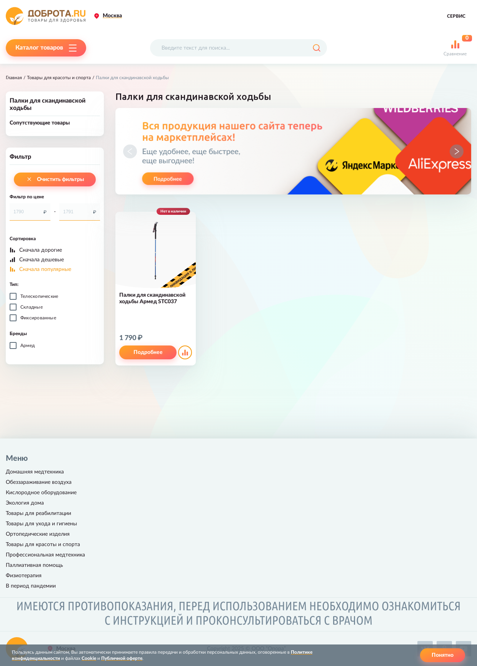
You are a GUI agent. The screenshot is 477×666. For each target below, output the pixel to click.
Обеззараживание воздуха (39, 482)
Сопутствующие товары (40, 123)
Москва (112, 15)
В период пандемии (31, 586)
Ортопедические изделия (38, 534)
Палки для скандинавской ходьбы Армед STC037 (152, 298)
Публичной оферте (121, 658)
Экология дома (25, 503)
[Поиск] (316, 48)
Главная (14, 77)
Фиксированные (38, 318)
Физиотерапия (24, 575)
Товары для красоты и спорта (59, 77)
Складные (31, 307)
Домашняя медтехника (35, 472)
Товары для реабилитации (38, 513)
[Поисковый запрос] (238, 47)
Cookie (89, 658)
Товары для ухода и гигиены (41, 523)
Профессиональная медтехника (45, 555)
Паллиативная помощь (34, 565)
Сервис (456, 16)
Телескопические (39, 296)
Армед (27, 345)
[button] (130, 151)
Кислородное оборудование (41, 492)
